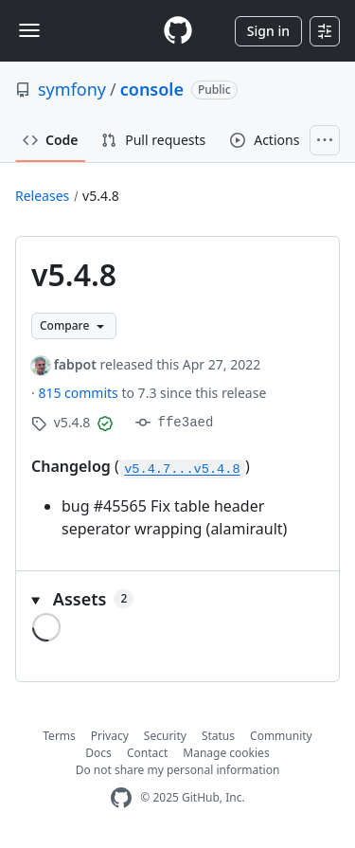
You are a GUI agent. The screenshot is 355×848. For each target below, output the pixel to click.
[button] (177, 599)
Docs (98, 753)
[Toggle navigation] (29, 30)
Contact (147, 753)
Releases (42, 196)
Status (218, 736)
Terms (59, 736)
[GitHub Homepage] (121, 798)
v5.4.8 (100, 196)
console (152, 89)
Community (281, 736)
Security (165, 736)
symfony (72, 89)
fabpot (75, 364)
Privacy (110, 736)
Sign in (268, 31)
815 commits (79, 393)
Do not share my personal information (178, 770)
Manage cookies (226, 753)
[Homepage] (178, 30)
